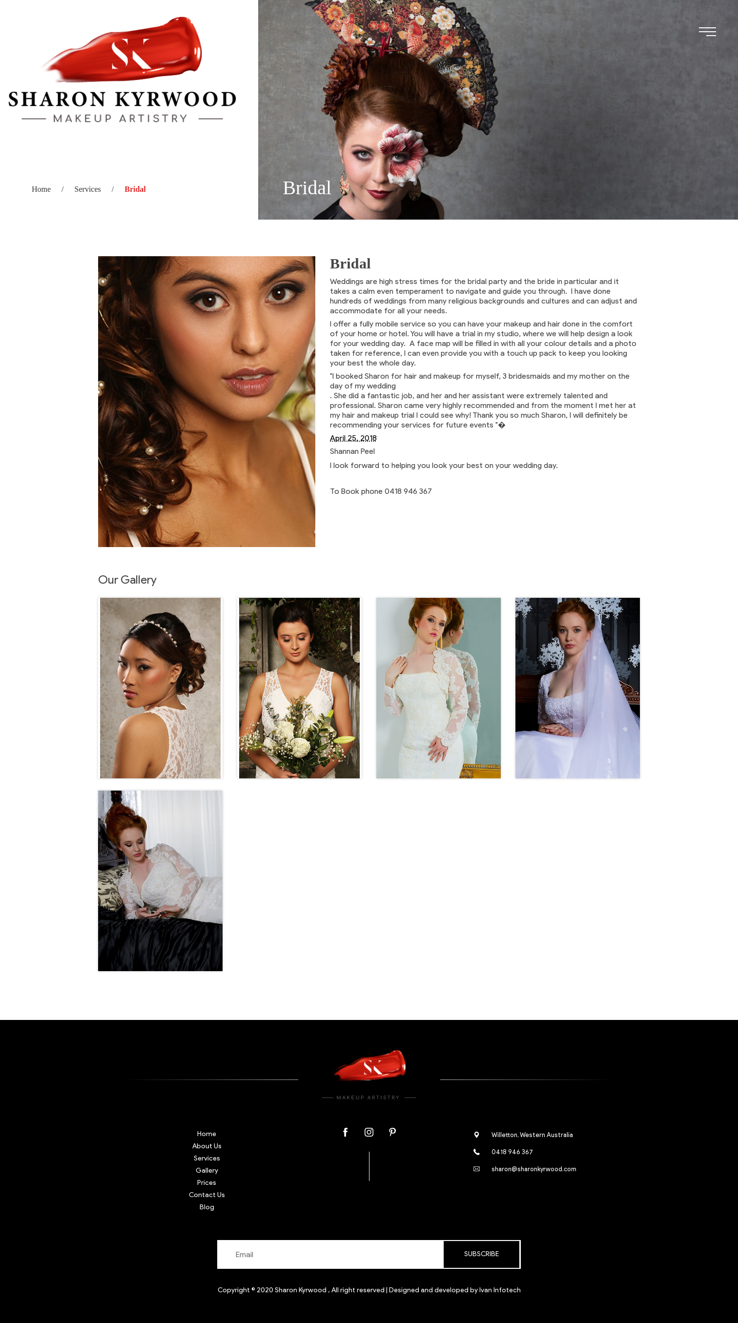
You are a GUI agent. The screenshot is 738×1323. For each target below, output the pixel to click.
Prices (206, 1183)
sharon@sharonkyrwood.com (534, 1169)
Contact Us (207, 1195)
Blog (207, 1207)
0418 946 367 (512, 1152)
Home (41, 189)
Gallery (207, 1170)
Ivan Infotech (500, 1290)
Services (88, 189)
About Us (207, 1146)
